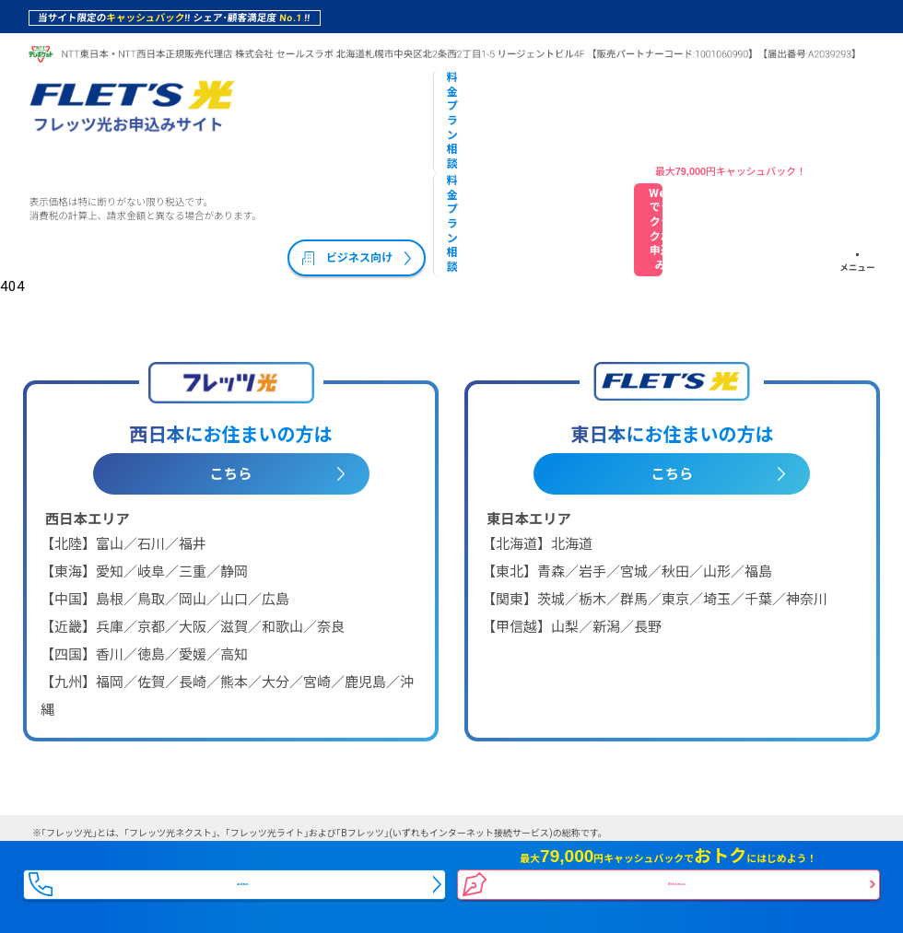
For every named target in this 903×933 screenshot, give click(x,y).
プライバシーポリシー (351, 795)
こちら (231, 381)
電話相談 (245, 870)
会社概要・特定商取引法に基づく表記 (147, 795)
